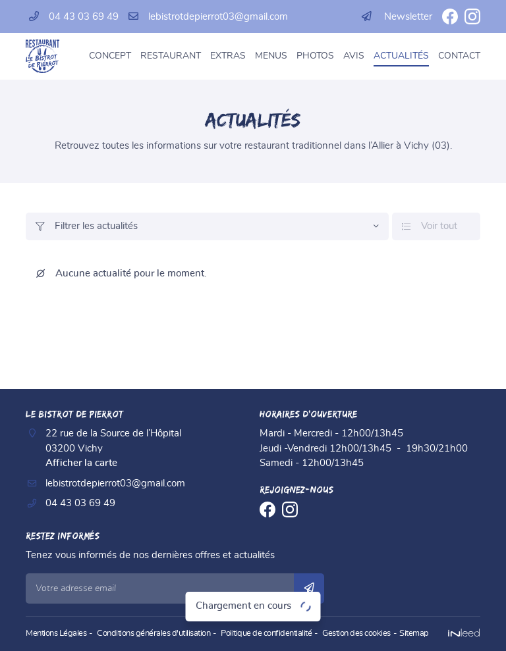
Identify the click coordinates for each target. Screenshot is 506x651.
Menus (271, 56)
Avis (353, 56)
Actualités (401, 56)
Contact (459, 56)
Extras (228, 56)
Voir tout (429, 226)
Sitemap (414, 633)
